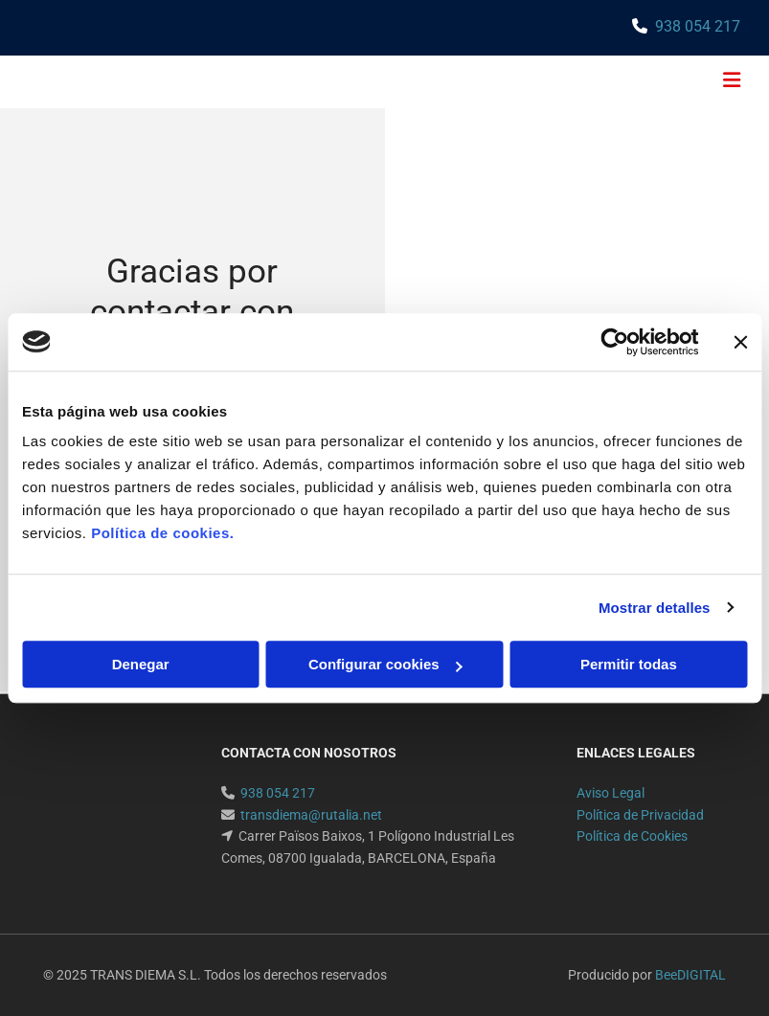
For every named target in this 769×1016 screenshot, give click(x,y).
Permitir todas (628, 664)
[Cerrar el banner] (740, 342)
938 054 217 (697, 26)
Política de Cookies (632, 836)
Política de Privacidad (640, 815)
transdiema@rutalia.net (311, 815)
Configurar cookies (385, 664)
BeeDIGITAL (690, 974)
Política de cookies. (162, 533)
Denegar (141, 664)
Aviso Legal (611, 793)
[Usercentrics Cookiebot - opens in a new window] (614, 341)
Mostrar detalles (655, 607)
